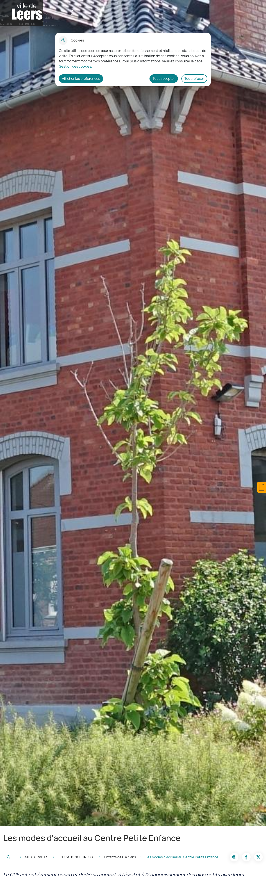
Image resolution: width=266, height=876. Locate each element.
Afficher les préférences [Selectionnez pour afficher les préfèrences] (81, 78)
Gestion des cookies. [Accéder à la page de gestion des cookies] (75, 66)
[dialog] (132, 59)
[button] (261, 487)
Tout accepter (164, 78)
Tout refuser (194, 78)
